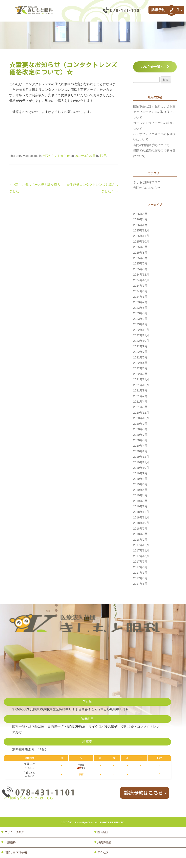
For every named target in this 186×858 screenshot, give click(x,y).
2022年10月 (141, 340)
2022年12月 (141, 329)
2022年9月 (140, 346)
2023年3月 (140, 318)
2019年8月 (140, 478)
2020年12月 (141, 412)
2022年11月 (141, 335)
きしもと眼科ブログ (146, 182)
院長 (103, 155)
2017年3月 (140, 583)
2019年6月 (140, 484)
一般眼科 (10, 842)
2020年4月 (140, 445)
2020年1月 (140, 451)
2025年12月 (141, 230)
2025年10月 (141, 241)
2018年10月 (141, 523)
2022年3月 (140, 368)
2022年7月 (140, 351)
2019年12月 (141, 456)
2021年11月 (141, 379)
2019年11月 (141, 462)
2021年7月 (140, 396)
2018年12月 (141, 511)
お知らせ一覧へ (155, 66)
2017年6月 (140, 567)
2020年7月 (140, 434)
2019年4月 (140, 495)
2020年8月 (140, 429)
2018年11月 (141, 517)
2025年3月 (140, 269)
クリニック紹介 (14, 832)
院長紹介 (103, 832)
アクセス (103, 852)
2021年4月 (140, 401)
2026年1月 (140, 225)
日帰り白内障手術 (15, 852)
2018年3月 (140, 534)
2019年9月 (140, 473)
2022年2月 (140, 374)
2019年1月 (140, 506)
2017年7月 (140, 561)
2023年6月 (140, 307)
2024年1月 (140, 296)
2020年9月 (140, 423)
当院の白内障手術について (151, 145)
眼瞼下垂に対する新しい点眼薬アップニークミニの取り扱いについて (154, 112)
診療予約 (165, 11)
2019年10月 (141, 467)
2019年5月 (140, 489)
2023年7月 (140, 302)
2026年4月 (140, 219)
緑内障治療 (104, 842)
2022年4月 (140, 362)
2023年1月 (140, 324)
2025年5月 (140, 263)
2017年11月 (141, 550)
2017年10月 (141, 556)
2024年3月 (140, 291)
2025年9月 (140, 247)
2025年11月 (141, 235)
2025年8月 (140, 252)
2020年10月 (141, 418)
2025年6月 (140, 258)
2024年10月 (141, 280)
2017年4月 (140, 578)
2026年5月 (140, 214)
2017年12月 (141, 545)
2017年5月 (140, 572)
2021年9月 (140, 390)
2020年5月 (140, 440)
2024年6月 (140, 285)
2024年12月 (141, 274)
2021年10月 (141, 385)
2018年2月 (140, 539)
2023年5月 (140, 313)
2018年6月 (140, 528)
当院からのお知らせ (56, 155)
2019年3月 (140, 501)
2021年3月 (140, 407)
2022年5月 (140, 357)
